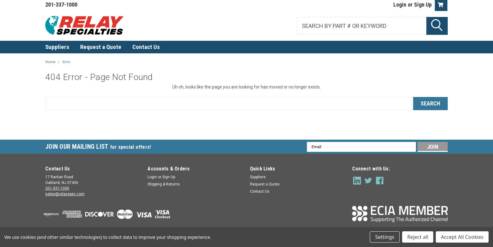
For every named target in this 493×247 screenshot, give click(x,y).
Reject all (417, 237)
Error (66, 62)
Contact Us (146, 47)
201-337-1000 (57, 188)
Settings (384, 237)
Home (50, 62)
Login (399, 4)
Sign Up (423, 4)
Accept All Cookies (462, 237)
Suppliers (57, 47)
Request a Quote (100, 47)
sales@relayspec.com (65, 194)
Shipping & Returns (163, 184)
